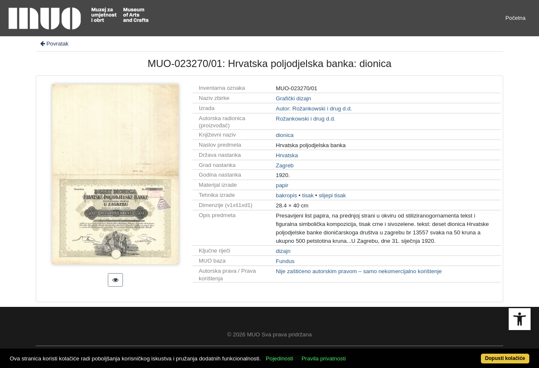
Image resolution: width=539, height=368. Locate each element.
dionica (285, 135)
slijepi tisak (332, 195)
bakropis (286, 195)
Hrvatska (287, 155)
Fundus (285, 261)
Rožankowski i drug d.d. (306, 119)
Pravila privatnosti (324, 358)
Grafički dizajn (293, 98)
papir (282, 185)
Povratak (54, 43)
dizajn (283, 251)
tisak (307, 195)
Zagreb (285, 165)
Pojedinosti (279, 358)
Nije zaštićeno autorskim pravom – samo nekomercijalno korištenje (359, 271)
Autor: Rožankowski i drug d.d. (314, 108)
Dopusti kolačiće (505, 358)
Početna (515, 18)
